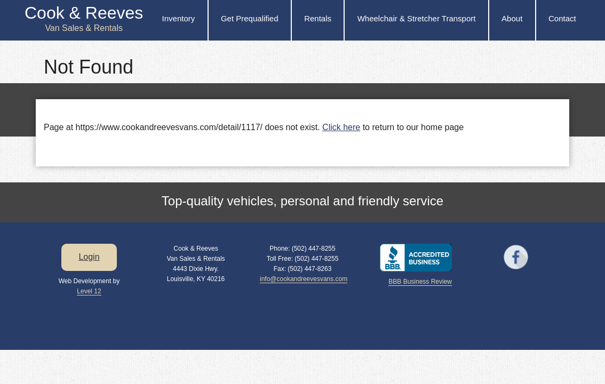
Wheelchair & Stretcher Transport (416, 18)
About (511, 18)
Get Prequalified (249, 18)
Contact (562, 18)
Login (88, 256)
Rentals (317, 18)
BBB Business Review (420, 281)
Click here (341, 127)
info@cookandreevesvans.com (303, 279)
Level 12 (89, 291)
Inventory (178, 18)
